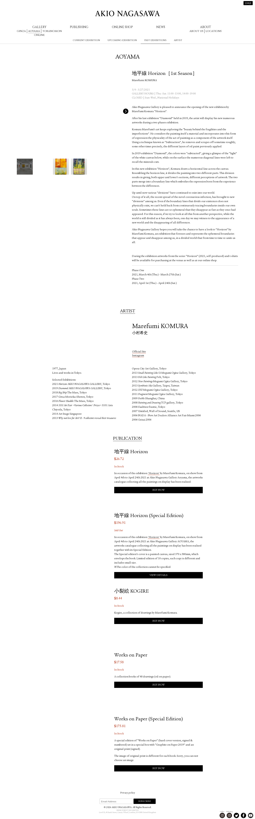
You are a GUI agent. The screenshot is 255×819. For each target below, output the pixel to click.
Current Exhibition (86, 40)
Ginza (21, 31)
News (160, 27)
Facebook (243, 815)
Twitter (236, 815)
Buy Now (158, 490)
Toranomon (52, 31)
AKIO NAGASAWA (127, 13)
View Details (159, 575)
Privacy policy (127, 793)
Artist (178, 40)
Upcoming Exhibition (122, 40)
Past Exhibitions (155, 40)
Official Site (139, 351)
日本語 (248, 3)
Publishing (79, 27)
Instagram (138, 355)
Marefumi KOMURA (144, 80)
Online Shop (122, 27)
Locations (214, 31)
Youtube (250, 815)
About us (196, 31)
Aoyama (34, 31)
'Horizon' (154, 473)
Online (39, 35)
